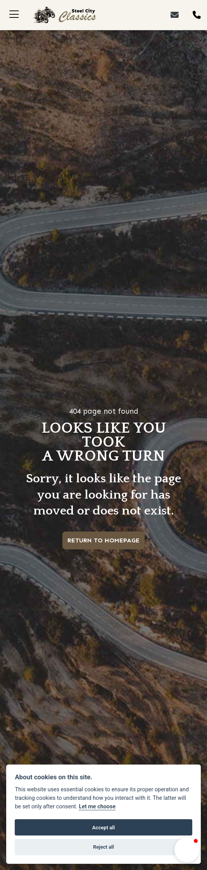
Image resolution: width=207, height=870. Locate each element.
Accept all (103, 827)
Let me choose (97, 806)
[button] (186, 849)
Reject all (103, 847)
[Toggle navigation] (14, 15)
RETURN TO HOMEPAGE (103, 540)
